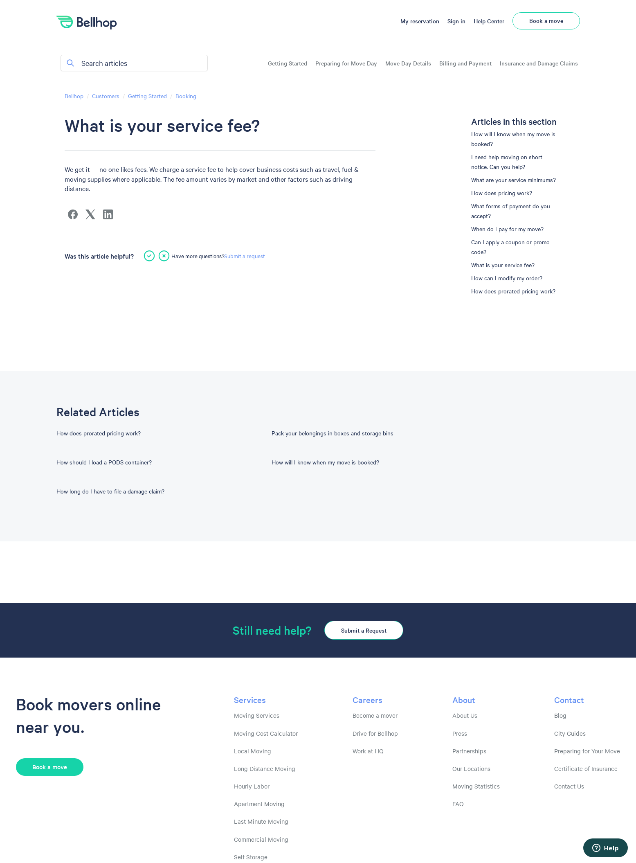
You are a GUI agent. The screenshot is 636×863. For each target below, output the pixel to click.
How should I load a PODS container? (104, 462)
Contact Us (569, 786)
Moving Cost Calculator (266, 733)
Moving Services (256, 715)
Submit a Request (364, 630)
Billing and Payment (465, 63)
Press (459, 733)
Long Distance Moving (264, 768)
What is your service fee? (503, 265)
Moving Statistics (476, 786)
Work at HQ (368, 751)
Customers (105, 96)
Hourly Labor (252, 786)
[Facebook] (73, 214)
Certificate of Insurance (586, 768)
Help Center (489, 21)
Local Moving (252, 751)
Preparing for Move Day (346, 63)
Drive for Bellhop (375, 733)
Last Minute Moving (261, 821)
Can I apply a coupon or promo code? (510, 247)
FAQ (458, 804)
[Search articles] (134, 63)
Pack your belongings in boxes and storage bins (332, 433)
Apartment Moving (259, 804)
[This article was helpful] (149, 255)
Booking (185, 96)
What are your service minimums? (513, 180)
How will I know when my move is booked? (513, 139)
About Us (464, 715)
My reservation (419, 21)
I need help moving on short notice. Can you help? (506, 162)
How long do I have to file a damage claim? (110, 491)
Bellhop (74, 96)
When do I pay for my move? (507, 229)
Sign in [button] (456, 21)
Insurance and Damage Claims (539, 63)
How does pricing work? (501, 193)
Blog (560, 715)
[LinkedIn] (108, 214)
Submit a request (244, 255)
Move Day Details (408, 63)
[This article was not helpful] (164, 255)
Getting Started (287, 63)
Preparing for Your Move (587, 751)
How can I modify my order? (506, 278)
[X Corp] (90, 214)
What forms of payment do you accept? (510, 211)
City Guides (570, 733)
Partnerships (469, 751)
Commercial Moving (261, 839)
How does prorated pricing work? (513, 291)
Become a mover (375, 715)
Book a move (546, 20)
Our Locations (471, 768)
